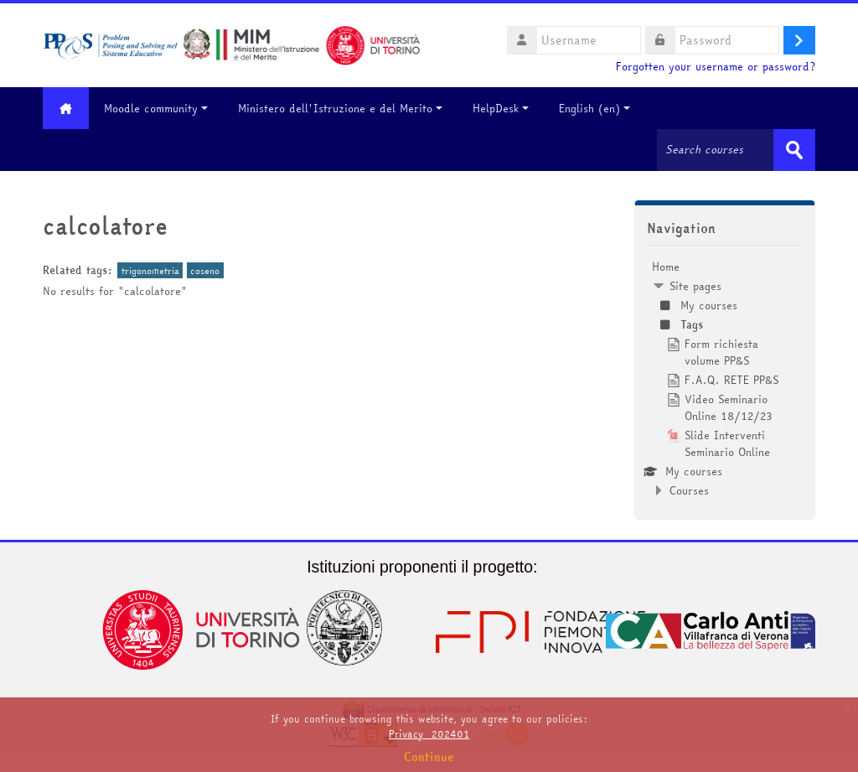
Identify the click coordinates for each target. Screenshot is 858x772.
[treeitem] (725, 378)
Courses (689, 490)
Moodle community (156, 108)
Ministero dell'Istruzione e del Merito (340, 108)
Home (666, 266)
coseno (205, 270)
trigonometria (150, 270)
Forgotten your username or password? (715, 67)
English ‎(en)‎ (594, 108)
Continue (429, 757)
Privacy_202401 (429, 734)
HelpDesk (501, 108)
